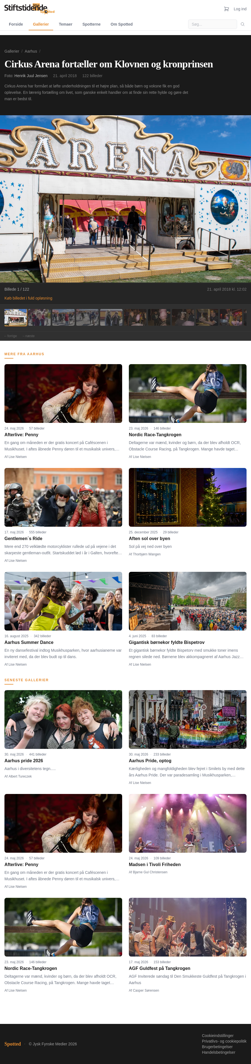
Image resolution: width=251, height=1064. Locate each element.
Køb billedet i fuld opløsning (28, 298)
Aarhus (31, 51)
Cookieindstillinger (218, 1035)
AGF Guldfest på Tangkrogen (159, 968)
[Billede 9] (207, 317)
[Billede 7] (159, 317)
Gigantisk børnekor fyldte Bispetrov (167, 642)
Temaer (65, 24)
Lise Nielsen (18, 457)
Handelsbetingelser (218, 1052)
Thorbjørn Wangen (147, 554)
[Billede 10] (231, 317)
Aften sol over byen (149, 538)
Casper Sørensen (146, 990)
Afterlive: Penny (21, 434)
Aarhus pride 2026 (23, 760)
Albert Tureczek (20, 776)
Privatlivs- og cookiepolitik (224, 1041)
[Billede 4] (87, 317)
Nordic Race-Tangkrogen (155, 434)
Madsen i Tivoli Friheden (155, 864)
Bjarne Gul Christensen (150, 872)
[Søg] (243, 24)
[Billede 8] (183, 317)
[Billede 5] (111, 317)
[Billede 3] (63, 317)
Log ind (240, 9)
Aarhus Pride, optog (150, 760)
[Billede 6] (135, 317)
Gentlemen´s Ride (23, 538)
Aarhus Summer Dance (28, 642)
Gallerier (41, 24)
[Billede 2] (39, 317)
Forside (16, 24)
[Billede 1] (15, 317)
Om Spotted (122, 24)
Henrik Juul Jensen (31, 75)
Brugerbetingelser (217, 1047)
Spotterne (91, 24)
